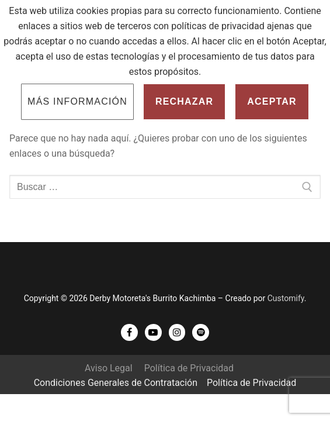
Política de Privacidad (189, 368)
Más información (77, 101)
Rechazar (184, 101)
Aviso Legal (109, 368)
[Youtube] (153, 332)
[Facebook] (129, 332)
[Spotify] (200, 332)
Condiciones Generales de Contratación (115, 382)
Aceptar (272, 101)
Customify (286, 298)
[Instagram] (177, 332)
